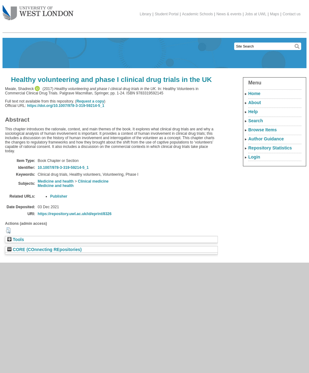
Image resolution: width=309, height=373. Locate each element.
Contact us (292, 14)
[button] (8, 230)
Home (254, 93)
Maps (274, 14)
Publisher (58, 196)
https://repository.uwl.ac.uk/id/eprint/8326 (74, 214)
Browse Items (262, 129)
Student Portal (166, 14)
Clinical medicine (93, 181)
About (254, 102)
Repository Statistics (270, 147)
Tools (15, 239)
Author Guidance (266, 138)
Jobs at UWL (255, 14)
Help (253, 111)
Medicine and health (56, 181)
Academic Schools (197, 14)
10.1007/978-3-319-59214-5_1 (63, 167)
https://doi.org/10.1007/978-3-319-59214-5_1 (65, 105)
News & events (228, 14)
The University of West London (38, 10)
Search (255, 120)
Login (254, 156)
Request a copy (90, 101)
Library (145, 14)
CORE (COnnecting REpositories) (44, 249)
